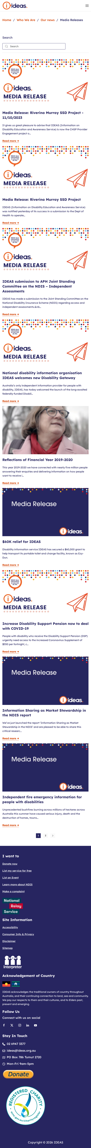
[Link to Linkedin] (27, 1025)
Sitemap (7, 948)
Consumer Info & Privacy (18, 934)
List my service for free (17, 870)
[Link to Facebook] (4, 1025)
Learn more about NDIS (17, 884)
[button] (87, 6)
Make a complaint (13, 891)
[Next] (52, 835)
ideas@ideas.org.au (21, 1050)
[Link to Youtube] (35, 1025)
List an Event (10, 877)
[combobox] (33, 46)
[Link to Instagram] (19, 1025)
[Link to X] (11, 1025)
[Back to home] (15, 6)
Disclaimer (9, 941)
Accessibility (10, 927)
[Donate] (18, 1073)
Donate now (9, 863)
